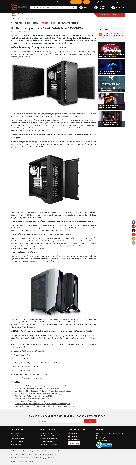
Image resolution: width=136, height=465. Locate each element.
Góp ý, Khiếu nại (15, 436)
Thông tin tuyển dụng (17, 438)
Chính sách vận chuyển (46, 441)
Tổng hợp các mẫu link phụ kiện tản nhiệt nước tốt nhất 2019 (38, 388)
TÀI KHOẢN (121, 2)
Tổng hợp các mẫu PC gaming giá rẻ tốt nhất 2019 (33, 396)
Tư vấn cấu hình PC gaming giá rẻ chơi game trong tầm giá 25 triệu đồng (41, 386)
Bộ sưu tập (86, 2)
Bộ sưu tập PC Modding (68, 23)
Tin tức (104, 2)
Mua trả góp (95, 2)
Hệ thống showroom (63, 2)
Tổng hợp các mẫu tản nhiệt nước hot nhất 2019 (33, 399)
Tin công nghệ (48, 23)
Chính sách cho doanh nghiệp (48, 438)
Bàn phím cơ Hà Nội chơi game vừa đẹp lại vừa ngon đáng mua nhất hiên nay (43, 391)
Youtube (72, 436)
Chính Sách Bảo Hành (46, 433)
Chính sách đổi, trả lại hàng (47, 436)
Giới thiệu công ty (16, 433)
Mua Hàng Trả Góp (16, 444)
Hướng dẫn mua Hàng (17, 441)
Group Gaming (74, 439)
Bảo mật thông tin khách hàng (49, 444)
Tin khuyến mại (31, 23)
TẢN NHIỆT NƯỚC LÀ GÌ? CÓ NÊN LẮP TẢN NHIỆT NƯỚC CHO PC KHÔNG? (45, 406)
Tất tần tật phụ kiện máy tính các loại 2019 (30, 401)
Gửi (90, 421)
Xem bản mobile (74, 443)
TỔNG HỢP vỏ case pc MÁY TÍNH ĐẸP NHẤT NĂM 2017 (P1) (38, 394)
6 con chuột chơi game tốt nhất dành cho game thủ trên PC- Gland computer (42, 404)
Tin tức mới (16, 23)
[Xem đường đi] (100, 438)
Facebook (72, 433)
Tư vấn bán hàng (76, 2)
